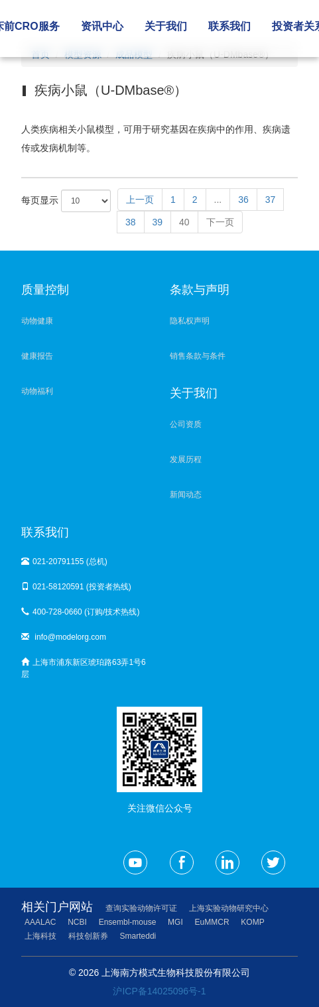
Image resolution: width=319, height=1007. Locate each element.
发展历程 (186, 459)
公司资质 (186, 424)
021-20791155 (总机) (64, 561)
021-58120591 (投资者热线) (76, 586)
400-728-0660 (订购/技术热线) (80, 612)
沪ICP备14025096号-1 (159, 991)
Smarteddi (138, 936)
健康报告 (37, 356)
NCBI (77, 922)
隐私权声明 (190, 321)
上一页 (140, 199)
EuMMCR (212, 922)
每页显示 (66, 201)
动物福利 (37, 391)
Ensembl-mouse (128, 922)
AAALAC (40, 922)
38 (130, 222)
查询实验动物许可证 (141, 908)
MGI (175, 922)
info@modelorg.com (63, 637)
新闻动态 (186, 494)
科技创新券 (88, 936)
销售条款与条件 (197, 356)
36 (243, 199)
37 (270, 199)
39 (158, 222)
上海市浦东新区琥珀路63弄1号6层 (83, 668)
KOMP (252, 922)
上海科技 (40, 936)
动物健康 (37, 321)
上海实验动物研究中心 (229, 908)
